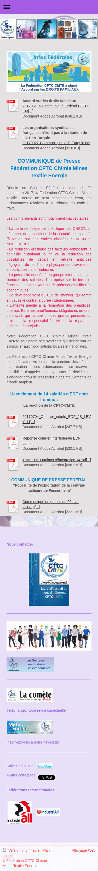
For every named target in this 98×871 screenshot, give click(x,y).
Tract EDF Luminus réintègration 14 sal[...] (56, 460)
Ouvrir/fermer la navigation (49, 7)
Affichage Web (83, 850)
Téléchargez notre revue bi (28, 710)
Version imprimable (22, 850)
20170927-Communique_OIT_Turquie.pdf (56, 143)
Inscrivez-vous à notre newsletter (33, 742)
